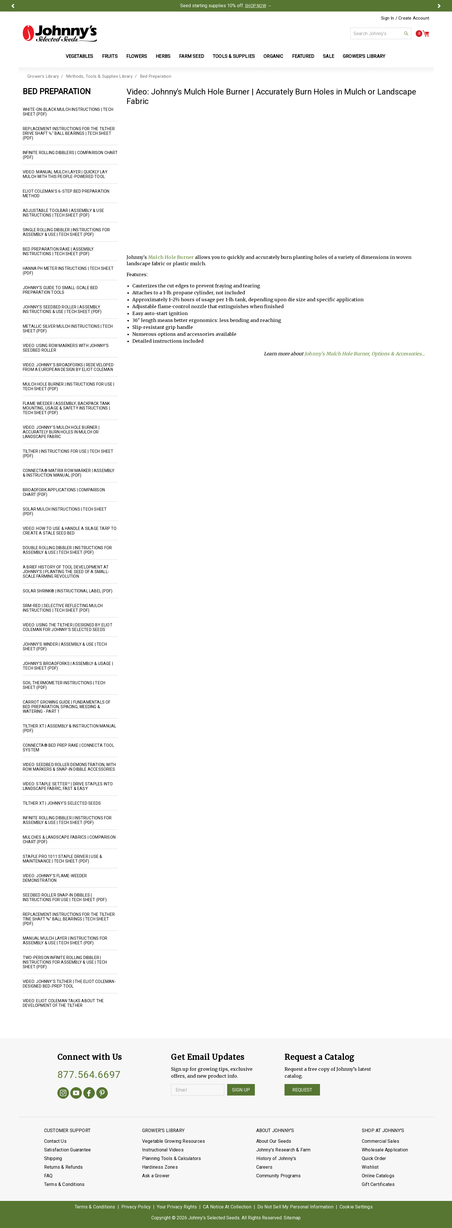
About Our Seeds (273, 1141)
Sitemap (292, 1218)
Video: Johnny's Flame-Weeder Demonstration (55, 878)
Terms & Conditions (64, 1184)
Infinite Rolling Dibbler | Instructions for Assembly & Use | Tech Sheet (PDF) (67, 820)
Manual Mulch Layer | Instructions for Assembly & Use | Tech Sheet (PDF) (65, 940)
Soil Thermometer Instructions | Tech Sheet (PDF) (64, 685)
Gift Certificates (378, 1184)
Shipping (53, 1158)
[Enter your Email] (197, 1090)
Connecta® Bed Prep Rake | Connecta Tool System (68, 747)
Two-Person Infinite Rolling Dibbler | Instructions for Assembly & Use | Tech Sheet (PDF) (65, 962)
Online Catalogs (378, 1175)
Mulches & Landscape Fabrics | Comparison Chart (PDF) (69, 839)
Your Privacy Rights (177, 1207)
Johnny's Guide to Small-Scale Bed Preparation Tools (60, 290)
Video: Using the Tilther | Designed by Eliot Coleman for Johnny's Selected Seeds (67, 627)
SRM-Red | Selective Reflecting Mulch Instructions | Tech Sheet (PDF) (63, 608)
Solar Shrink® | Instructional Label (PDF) (67, 591)
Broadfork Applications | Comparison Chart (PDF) (64, 492)
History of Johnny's (276, 1158)
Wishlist (370, 1167)
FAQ (48, 1175)
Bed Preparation (155, 76)
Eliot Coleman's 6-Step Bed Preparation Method (66, 193)
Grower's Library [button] (364, 56)
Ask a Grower (156, 1175)
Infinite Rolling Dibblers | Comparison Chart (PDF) (70, 155)
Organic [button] (273, 56)
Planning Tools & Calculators (171, 1158)
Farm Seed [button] (191, 56)
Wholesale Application (385, 1150)
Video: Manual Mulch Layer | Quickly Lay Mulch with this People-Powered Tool (65, 174)
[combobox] (380, 33)
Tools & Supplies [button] (234, 56)
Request (302, 1090)
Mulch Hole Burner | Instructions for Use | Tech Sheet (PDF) (68, 386)
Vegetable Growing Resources (173, 1141)
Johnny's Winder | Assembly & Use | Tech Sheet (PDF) (65, 646)
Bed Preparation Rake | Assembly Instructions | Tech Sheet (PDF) (58, 251)
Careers (264, 1167)
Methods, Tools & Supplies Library (99, 76)
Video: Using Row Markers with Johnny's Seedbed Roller (66, 348)
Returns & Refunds (63, 1167)
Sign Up (241, 1090)
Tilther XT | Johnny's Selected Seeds (62, 803)
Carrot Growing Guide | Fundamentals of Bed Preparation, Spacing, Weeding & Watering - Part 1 (67, 707)
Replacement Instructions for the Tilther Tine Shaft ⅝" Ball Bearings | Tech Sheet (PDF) (69, 919)
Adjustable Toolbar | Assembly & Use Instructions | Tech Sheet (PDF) (63, 212)
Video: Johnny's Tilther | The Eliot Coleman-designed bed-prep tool (69, 983)
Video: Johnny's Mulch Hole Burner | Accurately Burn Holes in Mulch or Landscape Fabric (61, 432)
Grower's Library (43, 76)
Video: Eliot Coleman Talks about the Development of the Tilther (63, 1003)
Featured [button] (303, 56)
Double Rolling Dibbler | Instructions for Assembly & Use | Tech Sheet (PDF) (67, 550)
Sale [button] (328, 56)
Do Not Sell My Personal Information (295, 1207)
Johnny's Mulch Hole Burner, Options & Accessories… (364, 354)
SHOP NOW (255, 5)
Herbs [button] (163, 56)
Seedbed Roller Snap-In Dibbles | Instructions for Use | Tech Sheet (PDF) (65, 897)
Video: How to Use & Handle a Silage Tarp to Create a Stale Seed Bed (70, 530)
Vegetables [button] (79, 56)
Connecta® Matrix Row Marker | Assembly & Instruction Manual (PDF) (69, 472)
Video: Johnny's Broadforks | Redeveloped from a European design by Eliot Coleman (68, 367)
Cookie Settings (356, 1207)
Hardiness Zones (160, 1167)
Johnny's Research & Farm (283, 1150)
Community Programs (278, 1175)
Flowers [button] (136, 56)
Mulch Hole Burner (171, 257)
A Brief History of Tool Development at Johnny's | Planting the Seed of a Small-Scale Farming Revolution (66, 572)
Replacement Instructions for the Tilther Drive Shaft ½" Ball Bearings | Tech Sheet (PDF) (69, 133)
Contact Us (55, 1141)
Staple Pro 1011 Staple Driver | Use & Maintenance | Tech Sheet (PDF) (62, 858)
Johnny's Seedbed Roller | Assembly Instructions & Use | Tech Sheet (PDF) (62, 309)
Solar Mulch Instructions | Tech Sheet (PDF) (65, 511)
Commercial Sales (380, 1141)
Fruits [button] (110, 56)
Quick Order (374, 1158)
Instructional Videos (163, 1150)
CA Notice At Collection (227, 1207)
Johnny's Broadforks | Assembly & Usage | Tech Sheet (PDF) (68, 665)
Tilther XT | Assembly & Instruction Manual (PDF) (69, 728)
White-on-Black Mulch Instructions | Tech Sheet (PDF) (68, 111)
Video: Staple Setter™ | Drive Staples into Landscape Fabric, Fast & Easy (68, 786)
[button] (12, 6)
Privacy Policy (136, 1207)
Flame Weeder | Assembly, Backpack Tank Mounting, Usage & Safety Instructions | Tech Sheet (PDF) (66, 408)
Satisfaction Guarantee (67, 1150)
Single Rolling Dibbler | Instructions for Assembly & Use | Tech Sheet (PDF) (66, 232)
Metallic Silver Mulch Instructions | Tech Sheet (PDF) (68, 328)
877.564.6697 (89, 1074)
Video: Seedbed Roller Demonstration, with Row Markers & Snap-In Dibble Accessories (69, 767)
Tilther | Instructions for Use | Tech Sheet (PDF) (68, 453)
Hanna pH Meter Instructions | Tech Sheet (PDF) (68, 270)
